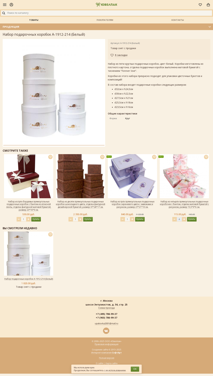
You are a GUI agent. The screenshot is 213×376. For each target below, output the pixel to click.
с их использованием (115, 370)
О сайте (99, 363)
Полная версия (106, 358)
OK (135, 369)
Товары (33, 19)
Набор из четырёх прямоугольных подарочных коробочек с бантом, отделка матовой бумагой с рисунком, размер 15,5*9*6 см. (184, 204)
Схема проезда (106, 308)
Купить (36, 219)
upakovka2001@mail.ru (106, 323)
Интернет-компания (106, 353)
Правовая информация (106, 344)
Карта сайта (111, 363)
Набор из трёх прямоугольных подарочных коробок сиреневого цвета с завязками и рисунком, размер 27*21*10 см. (132, 204)
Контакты (177, 19)
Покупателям (105, 19)
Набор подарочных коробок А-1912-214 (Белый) (28, 279)
